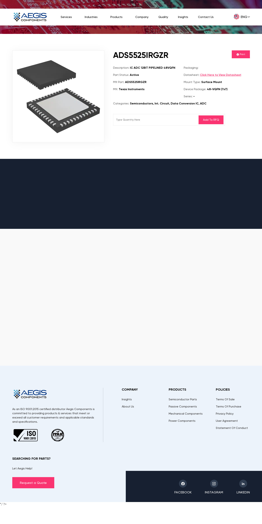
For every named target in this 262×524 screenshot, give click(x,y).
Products (116, 17)
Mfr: (115, 89)
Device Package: (195, 89)
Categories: (121, 103)
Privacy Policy (225, 413)
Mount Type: (192, 82)
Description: (121, 67)
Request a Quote (33, 483)
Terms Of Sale (225, 399)
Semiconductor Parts (183, 399)
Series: (188, 96)
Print (241, 54)
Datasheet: (191, 75)
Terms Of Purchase (228, 406)
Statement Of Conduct (232, 428)
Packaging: (191, 67)
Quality (163, 17)
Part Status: (121, 75)
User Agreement (227, 420)
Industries (91, 17)
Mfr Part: (118, 82)
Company (142, 17)
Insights (183, 17)
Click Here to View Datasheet (220, 75)
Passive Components (183, 406)
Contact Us (206, 17)
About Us (128, 406)
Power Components (182, 420)
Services (66, 17)
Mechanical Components (186, 413)
